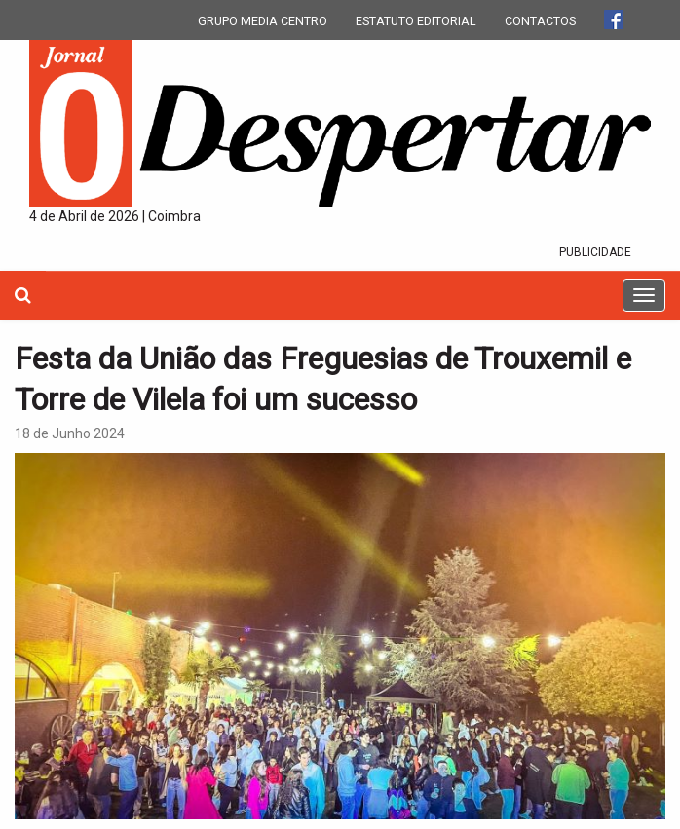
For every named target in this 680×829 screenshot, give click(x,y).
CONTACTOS (540, 21)
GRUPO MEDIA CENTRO (262, 21)
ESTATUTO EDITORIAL (416, 21)
